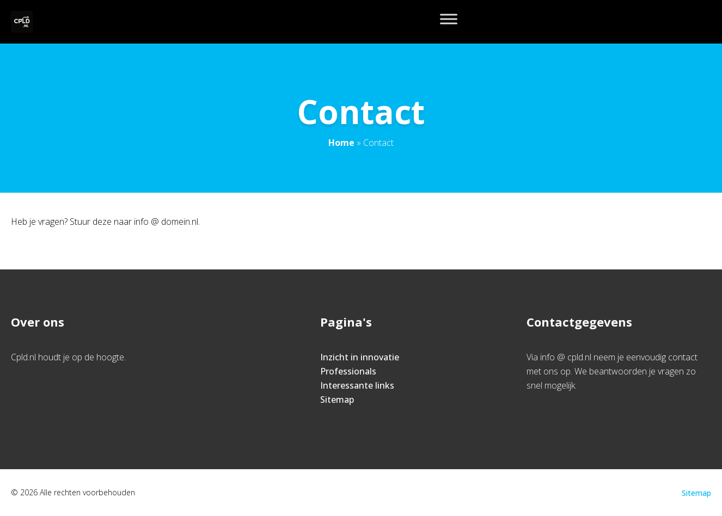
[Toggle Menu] (448, 19)
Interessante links (357, 385)
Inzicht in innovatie (359, 357)
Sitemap (337, 400)
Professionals (348, 371)
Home (341, 143)
